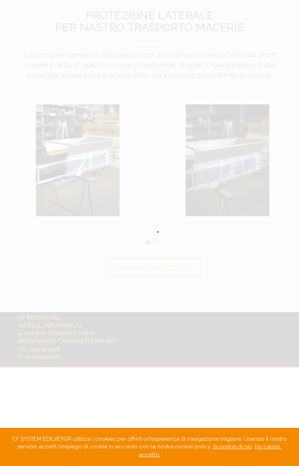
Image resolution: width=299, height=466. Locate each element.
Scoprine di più (232, 446)
